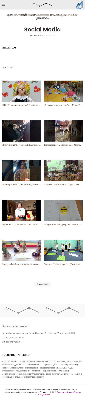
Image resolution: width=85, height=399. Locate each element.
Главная (34, 36)
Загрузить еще (42, 284)
